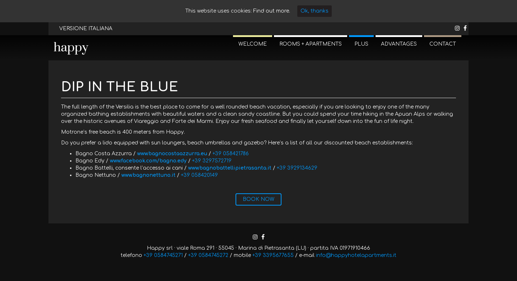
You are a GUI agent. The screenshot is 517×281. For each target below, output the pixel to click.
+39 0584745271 (163, 255)
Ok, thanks (315, 11)
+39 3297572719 (212, 160)
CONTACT (442, 44)
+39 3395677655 (273, 255)
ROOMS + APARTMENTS (310, 44)
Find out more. (271, 11)
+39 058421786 (231, 153)
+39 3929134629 (297, 168)
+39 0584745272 (208, 255)
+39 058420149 (199, 175)
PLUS (361, 44)
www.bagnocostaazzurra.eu (172, 153)
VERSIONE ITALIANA (85, 28)
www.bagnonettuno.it (148, 175)
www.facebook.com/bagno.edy (148, 160)
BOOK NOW (258, 199)
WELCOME (252, 44)
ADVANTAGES (399, 44)
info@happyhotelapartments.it (356, 255)
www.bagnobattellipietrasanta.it (229, 168)
